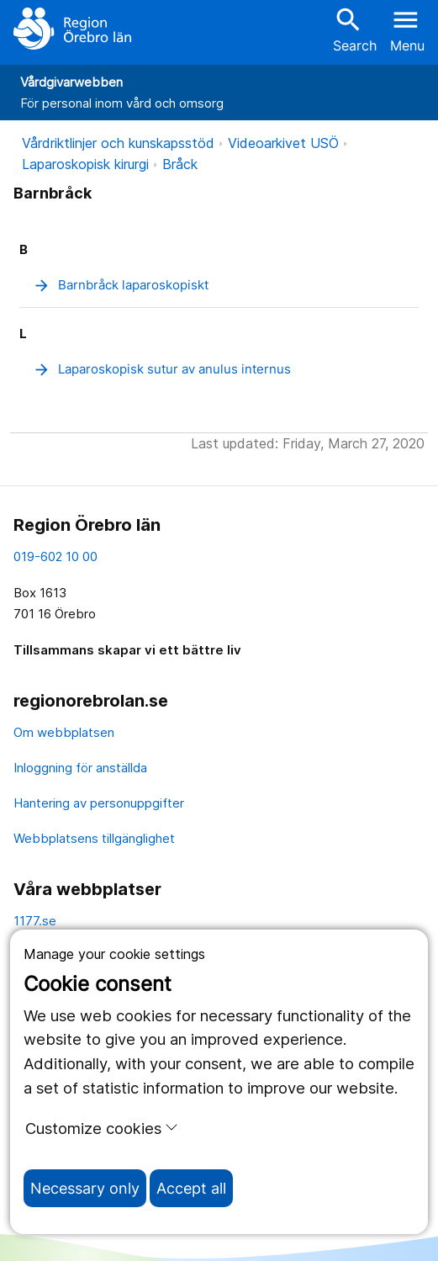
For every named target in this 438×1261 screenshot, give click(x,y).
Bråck (180, 164)
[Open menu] (407, 28)
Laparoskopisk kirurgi (85, 164)
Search (355, 29)
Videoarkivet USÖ (283, 143)
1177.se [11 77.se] (34, 921)
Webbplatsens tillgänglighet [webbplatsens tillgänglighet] (94, 838)
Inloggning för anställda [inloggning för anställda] (80, 768)
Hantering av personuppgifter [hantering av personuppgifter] (98, 803)
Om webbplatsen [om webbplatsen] (63, 732)
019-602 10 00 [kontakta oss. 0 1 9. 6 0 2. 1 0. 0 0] (55, 556)
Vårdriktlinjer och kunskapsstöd (118, 143)
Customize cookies (101, 1128)
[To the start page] (72, 28)
